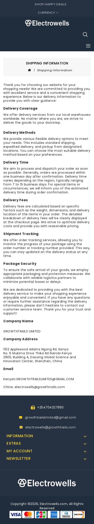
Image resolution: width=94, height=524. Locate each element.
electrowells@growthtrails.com (50, 427)
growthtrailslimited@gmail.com (50, 417)
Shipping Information (55, 70)
